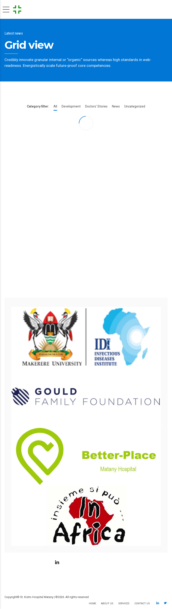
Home (92, 603)
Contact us (142, 603)
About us (107, 603)
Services (123, 603)
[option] (86, 425)
